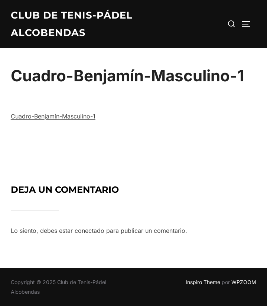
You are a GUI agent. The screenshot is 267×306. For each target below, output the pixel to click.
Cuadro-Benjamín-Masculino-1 (53, 116)
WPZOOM (243, 282)
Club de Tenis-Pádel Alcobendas (72, 24)
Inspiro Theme (203, 282)
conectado (89, 230)
